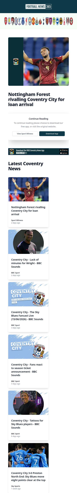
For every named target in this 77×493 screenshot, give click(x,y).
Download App (52, 133)
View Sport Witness (25, 133)
